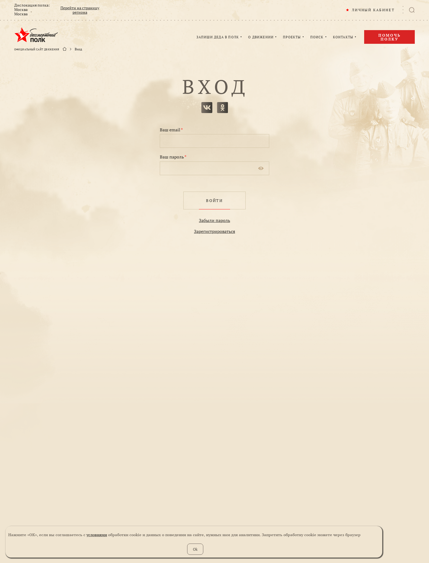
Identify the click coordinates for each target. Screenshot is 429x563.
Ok (195, 549)
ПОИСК (317, 37)
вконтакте (206, 107)
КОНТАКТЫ (343, 37)
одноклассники (222, 107)
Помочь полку (389, 37)
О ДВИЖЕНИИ (261, 37)
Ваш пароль (173, 156)
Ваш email (171, 129)
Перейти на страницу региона (79, 10)
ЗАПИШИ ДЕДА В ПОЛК (217, 37)
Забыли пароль (214, 220)
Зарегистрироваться (214, 231)
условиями (96, 534)
